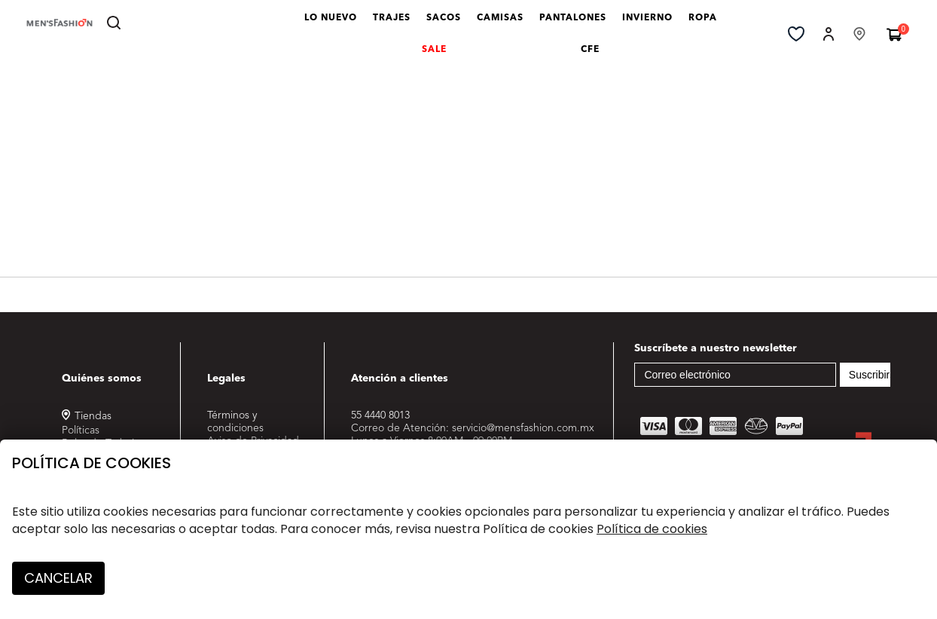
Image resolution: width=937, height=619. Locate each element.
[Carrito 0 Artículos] (894, 33)
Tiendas (93, 416)
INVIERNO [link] (650, 24)
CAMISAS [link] (503, 24)
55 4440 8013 (380, 415)
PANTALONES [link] (576, 24)
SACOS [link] (447, 24)
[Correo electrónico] (735, 375)
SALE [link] (437, 55)
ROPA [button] (706, 24)
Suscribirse (875, 375)
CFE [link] (593, 55)
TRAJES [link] (395, 24)
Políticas (80, 430)
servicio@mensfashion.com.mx (523, 428)
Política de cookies (91, 462)
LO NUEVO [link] (334, 24)
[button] (828, 33)
